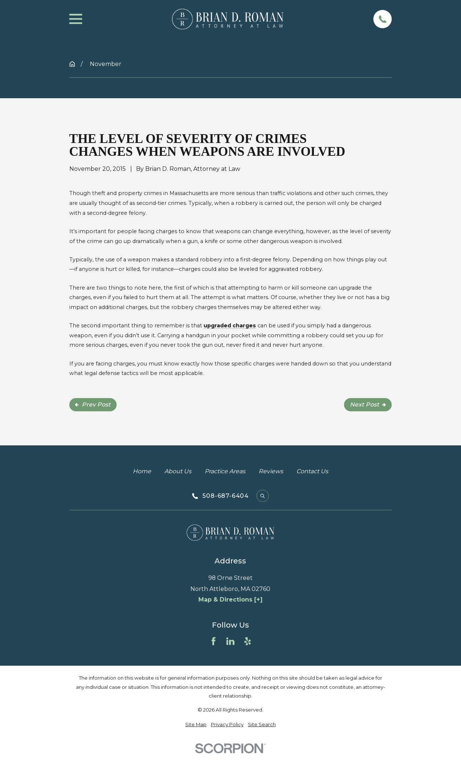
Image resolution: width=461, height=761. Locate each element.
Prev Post (92, 404)
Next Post (368, 404)
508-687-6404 (225, 496)
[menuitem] (195, 724)
